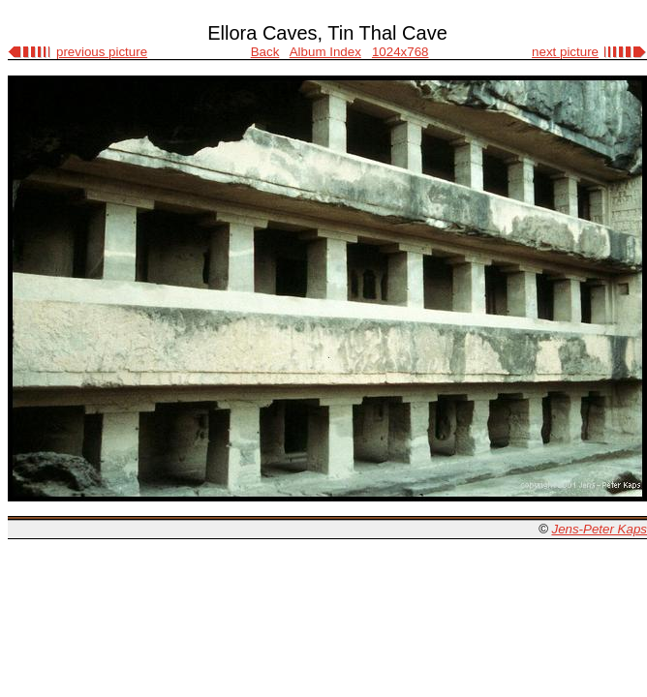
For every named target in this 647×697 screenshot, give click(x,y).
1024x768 (400, 52)
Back (265, 52)
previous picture (101, 52)
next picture (565, 52)
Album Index (325, 52)
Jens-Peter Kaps (599, 529)
